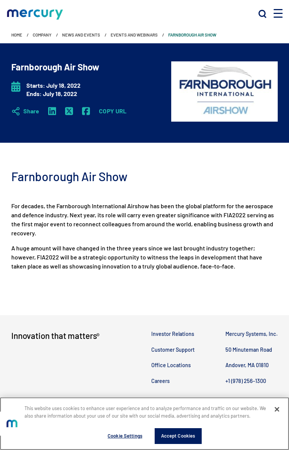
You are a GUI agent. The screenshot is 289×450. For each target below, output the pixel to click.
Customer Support (173, 349)
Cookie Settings (125, 436)
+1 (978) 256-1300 (245, 381)
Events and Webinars (134, 34)
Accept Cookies (178, 436)
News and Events (81, 34)
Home (16, 34)
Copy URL (113, 111)
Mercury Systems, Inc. (251, 334)
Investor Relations (172, 334)
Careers (160, 381)
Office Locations (171, 365)
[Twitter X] (69, 111)
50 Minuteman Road (248, 349)
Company (42, 34)
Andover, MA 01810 (247, 365)
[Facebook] (86, 111)
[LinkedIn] (52, 111)
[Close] (277, 409)
